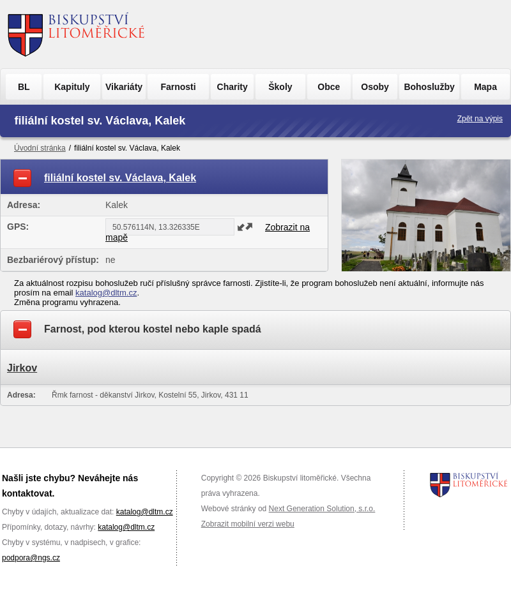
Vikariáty (123, 87)
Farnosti (177, 87)
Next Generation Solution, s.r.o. (322, 508)
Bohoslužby (429, 87)
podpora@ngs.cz (31, 557)
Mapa (485, 87)
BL (24, 87)
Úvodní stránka (40, 148)
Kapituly (71, 87)
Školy (280, 87)
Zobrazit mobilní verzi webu (247, 524)
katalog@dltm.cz (106, 292)
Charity (232, 87)
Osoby (375, 87)
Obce (328, 87)
